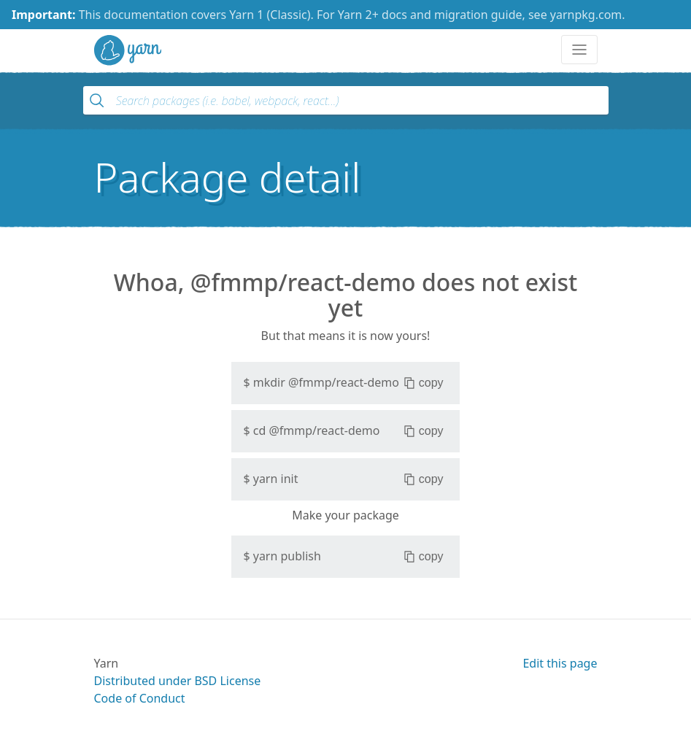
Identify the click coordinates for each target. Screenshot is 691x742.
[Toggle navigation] (579, 49)
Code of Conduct (139, 698)
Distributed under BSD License (177, 681)
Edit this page (559, 663)
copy (424, 383)
